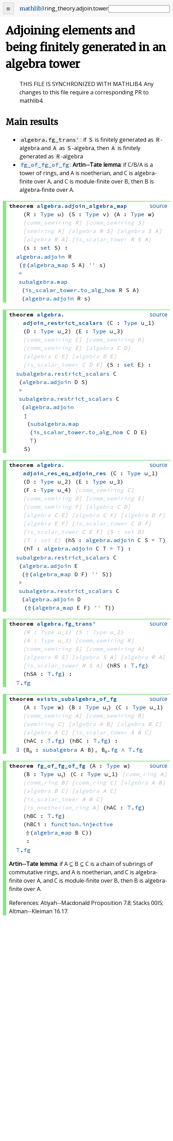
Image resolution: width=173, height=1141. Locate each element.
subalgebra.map (43, 281)
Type (47, 214)
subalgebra (59, 749)
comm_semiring (49, 222)
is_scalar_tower (101, 239)
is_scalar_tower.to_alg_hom (70, 290)
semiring (40, 230)
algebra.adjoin (40, 256)
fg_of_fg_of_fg (44, 164)
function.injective (82, 824)
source (158, 206)
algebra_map (49, 264)
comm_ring (141, 774)
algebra (84, 230)
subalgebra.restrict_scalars (63, 373)
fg (141, 665)
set (45, 247)
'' (92, 264)
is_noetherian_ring (57, 807)
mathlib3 (31, 8)
